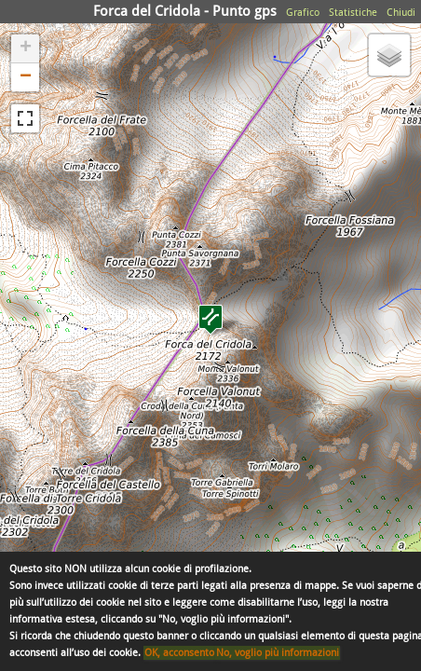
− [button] (26, 77)
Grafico (302, 13)
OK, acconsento (179, 653)
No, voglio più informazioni (277, 653)
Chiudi (401, 13)
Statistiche (353, 13)
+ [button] (26, 48)
